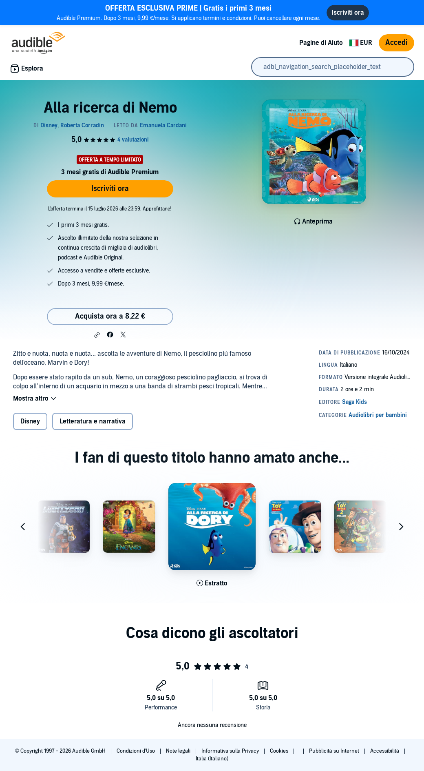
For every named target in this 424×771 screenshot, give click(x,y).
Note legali (179, 751)
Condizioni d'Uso (136, 751)
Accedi (396, 42)
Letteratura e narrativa (93, 421)
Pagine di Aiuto (321, 43)
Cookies (279, 751)
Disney (30, 421)
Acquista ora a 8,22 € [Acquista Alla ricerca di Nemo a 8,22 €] (110, 316)
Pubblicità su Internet (334, 751)
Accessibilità (385, 751)
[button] (97, 335)
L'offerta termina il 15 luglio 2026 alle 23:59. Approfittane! (110, 209)
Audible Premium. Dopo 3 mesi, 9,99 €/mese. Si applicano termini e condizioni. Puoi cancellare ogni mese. (188, 12)
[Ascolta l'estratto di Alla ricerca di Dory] (212, 583)
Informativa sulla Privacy (230, 751)
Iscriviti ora (110, 188)
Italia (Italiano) (212, 758)
